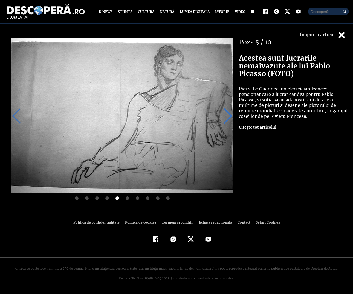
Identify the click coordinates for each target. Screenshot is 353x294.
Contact (241, 222)
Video (239, 12)
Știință (125, 12)
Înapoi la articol (323, 35)
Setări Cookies (264, 222)
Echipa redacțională (214, 222)
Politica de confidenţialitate (99, 222)
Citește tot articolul (257, 127)
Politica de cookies (141, 222)
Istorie (221, 12)
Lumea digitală (194, 12)
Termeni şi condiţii (176, 222)
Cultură (146, 12)
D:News (106, 12)
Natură (166, 12)
